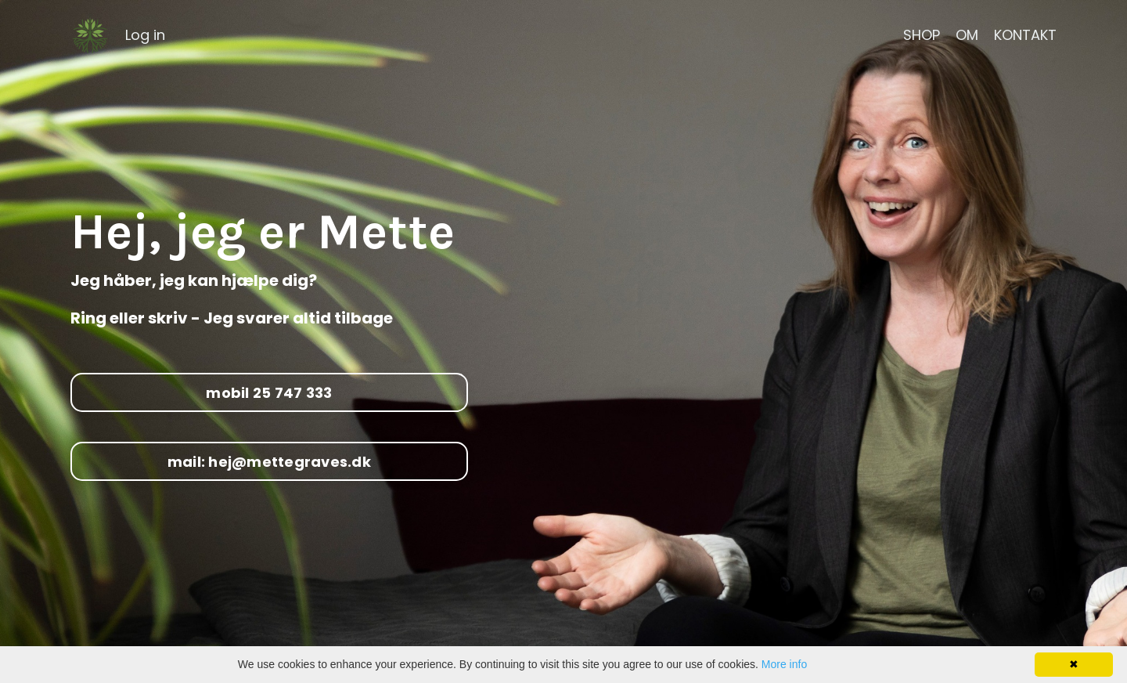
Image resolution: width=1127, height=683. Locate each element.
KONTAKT (1025, 35)
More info (784, 664)
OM (967, 35)
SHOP (921, 35)
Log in (145, 35)
